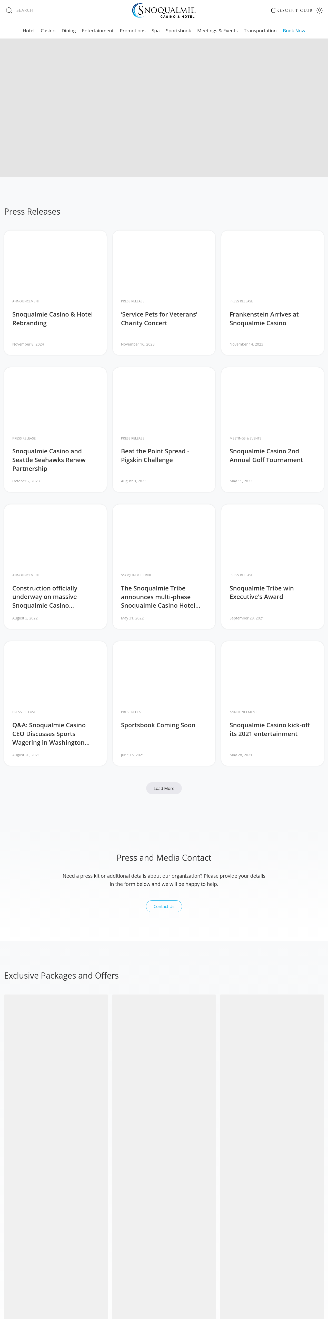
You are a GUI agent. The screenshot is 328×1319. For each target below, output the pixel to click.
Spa (156, 30)
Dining (69, 30)
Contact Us (164, 906)
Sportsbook (178, 30)
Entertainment (98, 30)
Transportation (260, 30)
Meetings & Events (217, 30)
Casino (48, 30)
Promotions (132, 30)
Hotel (29, 30)
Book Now (294, 30)
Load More (164, 788)
